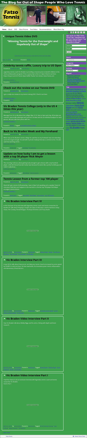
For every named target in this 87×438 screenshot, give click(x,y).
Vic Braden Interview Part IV (24, 201)
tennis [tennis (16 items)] (80, 102)
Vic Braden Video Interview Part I (27, 375)
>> (84, 32)
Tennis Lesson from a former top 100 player (31, 178)
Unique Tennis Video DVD (21, 36)
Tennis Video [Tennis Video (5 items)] (76, 123)
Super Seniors (13, 428)
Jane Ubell (26, 195)
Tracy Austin (22, 254)
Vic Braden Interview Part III (24, 260)
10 (78, 32)
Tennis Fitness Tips (73, 82)
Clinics (12, 125)
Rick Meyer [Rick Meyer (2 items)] (78, 96)
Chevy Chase (44, 252)
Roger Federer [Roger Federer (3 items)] (76, 98)
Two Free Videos (72, 84)
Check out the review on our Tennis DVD (29, 88)
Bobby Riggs (52, 367)
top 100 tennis (49, 195)
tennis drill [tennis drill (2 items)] (75, 107)
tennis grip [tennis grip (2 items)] (69, 112)
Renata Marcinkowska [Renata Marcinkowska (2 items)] (77, 95)
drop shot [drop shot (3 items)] (69, 91)
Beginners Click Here (73, 76)
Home (4, 29)
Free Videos (33, 29)
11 (81, 32)
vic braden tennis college (28, 125)
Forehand (13, 148)
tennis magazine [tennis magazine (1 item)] (82, 117)
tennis (51, 252)
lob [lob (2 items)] (73, 93)
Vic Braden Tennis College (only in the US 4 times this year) (30, 107)
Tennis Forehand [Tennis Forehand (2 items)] (81, 110)
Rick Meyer (26, 173)
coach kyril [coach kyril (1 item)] (83, 89)
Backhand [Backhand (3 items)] (77, 89)
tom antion (40, 195)
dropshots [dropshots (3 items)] (76, 91)
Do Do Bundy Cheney (46, 426)
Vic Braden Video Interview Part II (27, 318)
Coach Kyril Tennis (73, 77)
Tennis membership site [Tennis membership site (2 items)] (73, 119)
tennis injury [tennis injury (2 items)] (75, 115)
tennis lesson (34, 173)
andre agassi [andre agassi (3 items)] (70, 89)
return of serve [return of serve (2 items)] (70, 96)
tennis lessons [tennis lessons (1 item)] (75, 117)
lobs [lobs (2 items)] (76, 93)
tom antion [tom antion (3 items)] (72, 125)
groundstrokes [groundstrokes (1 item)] (69, 93)
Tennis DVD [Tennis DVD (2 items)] (73, 110)
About (10, 29)
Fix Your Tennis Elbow (74, 79)
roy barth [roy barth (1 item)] (84, 98)
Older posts (6, 432)
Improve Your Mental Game (76, 81)
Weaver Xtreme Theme (80, 436)
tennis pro (13, 173)
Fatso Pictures (23, 29)
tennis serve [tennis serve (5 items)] (75, 121)
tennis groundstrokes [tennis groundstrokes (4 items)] (71, 113)
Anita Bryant (44, 367)
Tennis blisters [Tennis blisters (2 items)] (70, 105)
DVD (15, 29)
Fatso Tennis (9, 436)
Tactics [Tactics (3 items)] (74, 103)
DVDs (28, 60)
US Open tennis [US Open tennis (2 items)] (80, 125)
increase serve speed (46, 311)
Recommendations (45, 29)
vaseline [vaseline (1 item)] (67, 127)
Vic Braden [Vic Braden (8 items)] (75, 127)
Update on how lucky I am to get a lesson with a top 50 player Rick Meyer (29, 155)
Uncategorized (14, 82)
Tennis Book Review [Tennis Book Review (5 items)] (75, 106)
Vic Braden (32, 148)
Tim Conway (13, 254)
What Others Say (58, 29)
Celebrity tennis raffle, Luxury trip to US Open (33, 65)
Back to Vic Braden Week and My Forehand (31, 131)
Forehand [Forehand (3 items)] (83, 91)
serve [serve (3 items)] (68, 100)
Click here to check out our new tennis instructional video (33, 56)
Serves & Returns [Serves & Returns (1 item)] (73, 100)
